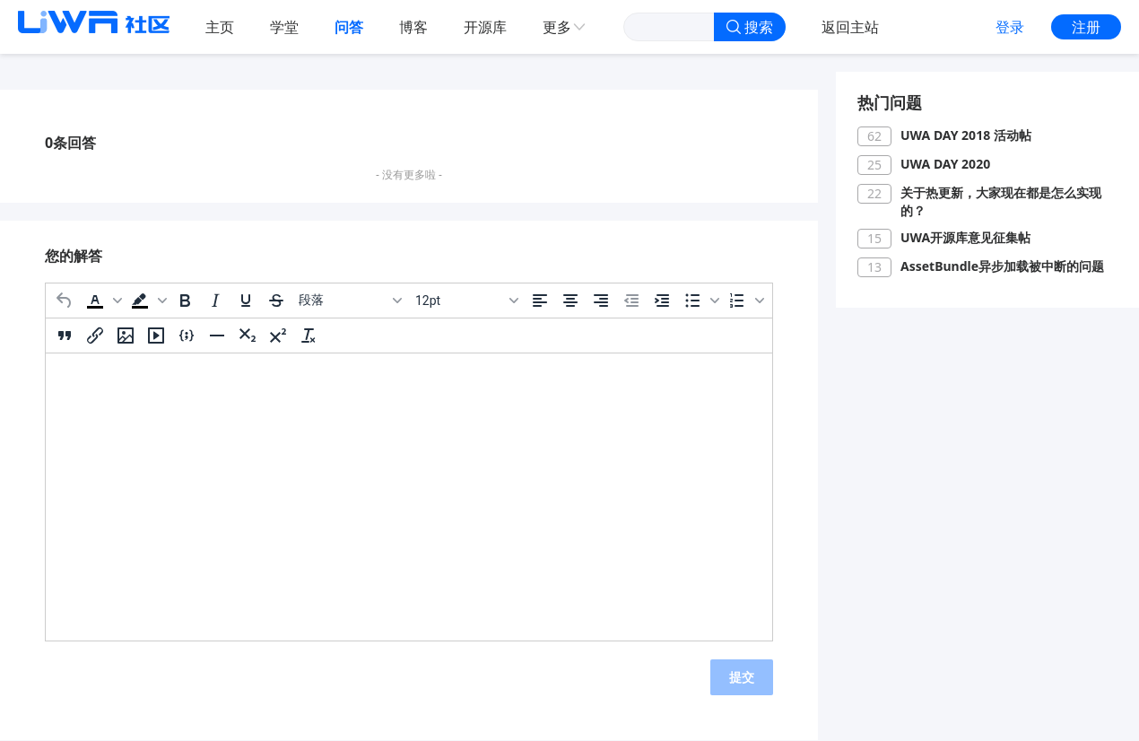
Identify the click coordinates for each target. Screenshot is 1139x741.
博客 (413, 27)
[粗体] (185, 300)
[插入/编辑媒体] (156, 335)
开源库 (485, 27)
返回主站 (850, 27)
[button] (102, 300)
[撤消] (64, 300)
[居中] (570, 300)
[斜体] (215, 300)
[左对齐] (540, 300)
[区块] (349, 300)
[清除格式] (308, 335)
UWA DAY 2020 (945, 163)
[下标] (247, 335)
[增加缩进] (662, 300)
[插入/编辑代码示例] (186, 335)
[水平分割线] (217, 335)
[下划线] (245, 300)
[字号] (466, 300)
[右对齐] (601, 300)
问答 (349, 27)
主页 (219, 27)
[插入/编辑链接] (95, 335)
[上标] (278, 335)
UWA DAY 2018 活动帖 (965, 135)
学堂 (284, 27)
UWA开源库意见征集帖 (965, 237)
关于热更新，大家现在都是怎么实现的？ (1000, 201)
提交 (741, 676)
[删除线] (276, 300)
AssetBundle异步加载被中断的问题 (1002, 266)
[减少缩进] (631, 300)
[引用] (64, 335)
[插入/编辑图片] (125, 335)
